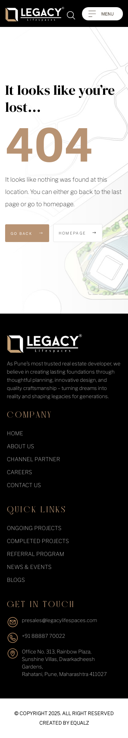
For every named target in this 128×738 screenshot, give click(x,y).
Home (15, 433)
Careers (19, 472)
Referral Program (35, 554)
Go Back (27, 233)
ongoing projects (34, 528)
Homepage (78, 233)
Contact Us (24, 485)
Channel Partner (33, 459)
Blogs (16, 580)
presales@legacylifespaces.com (59, 620)
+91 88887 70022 (43, 636)
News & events (29, 567)
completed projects (38, 541)
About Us (20, 446)
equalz (79, 723)
